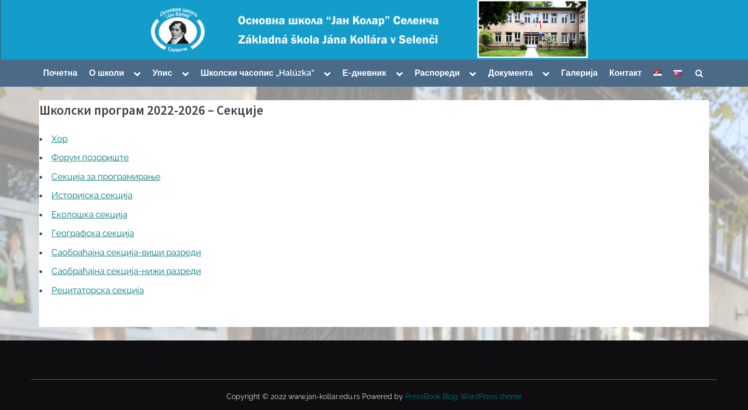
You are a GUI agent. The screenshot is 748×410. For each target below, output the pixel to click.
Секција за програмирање (106, 176)
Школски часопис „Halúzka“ (257, 73)
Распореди (437, 73)
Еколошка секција (89, 214)
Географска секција (92, 233)
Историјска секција (91, 195)
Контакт (625, 73)
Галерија (579, 73)
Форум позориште (90, 157)
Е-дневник (364, 73)
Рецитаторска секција (97, 290)
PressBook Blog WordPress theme (463, 396)
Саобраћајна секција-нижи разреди (126, 271)
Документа (510, 73)
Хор (59, 138)
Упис (162, 73)
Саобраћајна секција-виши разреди (126, 252)
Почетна (60, 73)
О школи (106, 73)
